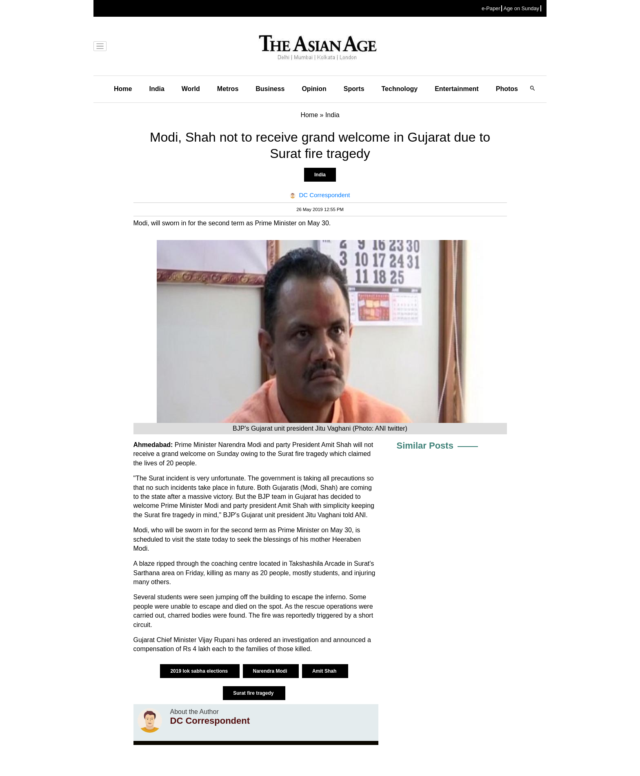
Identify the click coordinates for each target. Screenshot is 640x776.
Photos (507, 88)
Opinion (314, 88)
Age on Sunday (521, 8)
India (156, 88)
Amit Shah (325, 671)
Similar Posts (425, 445)
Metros (227, 88)
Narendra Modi (271, 671)
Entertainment (457, 88)
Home (123, 88)
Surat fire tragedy (254, 693)
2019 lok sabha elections (199, 671)
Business (270, 88)
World (191, 88)
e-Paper (491, 8)
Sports (354, 88)
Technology (400, 88)
